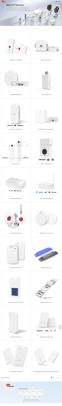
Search (54, 1)
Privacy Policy (37, 400)
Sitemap (30, 400)
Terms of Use (33, 400)
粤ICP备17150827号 (25, 400)
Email (60, 328)
